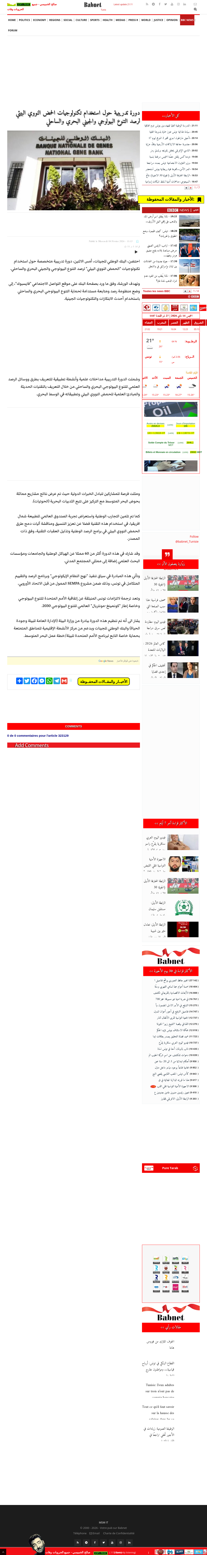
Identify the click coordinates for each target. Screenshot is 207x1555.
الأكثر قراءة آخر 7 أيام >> (171, 823)
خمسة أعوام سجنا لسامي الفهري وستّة (171, 983)
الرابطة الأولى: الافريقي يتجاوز (175, 1095)
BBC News (187, 20)
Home (12, 20)
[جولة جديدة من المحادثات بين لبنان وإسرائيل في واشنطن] (189, 266)
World (146, 20)
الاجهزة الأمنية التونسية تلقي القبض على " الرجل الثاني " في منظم (159, 865)
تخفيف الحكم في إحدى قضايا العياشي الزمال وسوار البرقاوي (158, 672)
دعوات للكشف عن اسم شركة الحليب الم (168, 1051)
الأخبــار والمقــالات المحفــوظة (103, 681)
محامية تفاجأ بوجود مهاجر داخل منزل (172, 1064)
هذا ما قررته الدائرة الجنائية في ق (173, 1076)
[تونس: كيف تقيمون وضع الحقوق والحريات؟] (189, 235)
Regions (54, 20)
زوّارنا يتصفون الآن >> (171, 564)
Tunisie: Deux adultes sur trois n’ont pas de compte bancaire (160, 1384)
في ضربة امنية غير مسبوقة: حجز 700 (171, 995)
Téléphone (80, 1526)
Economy (39, 20)
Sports (94, 20)
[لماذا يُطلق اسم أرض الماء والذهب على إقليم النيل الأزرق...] (189, 221)
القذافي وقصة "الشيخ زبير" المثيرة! (172, 1020)
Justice (158, 20)
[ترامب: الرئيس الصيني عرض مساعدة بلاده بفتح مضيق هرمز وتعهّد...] (189, 250)
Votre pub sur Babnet (113, 1520)
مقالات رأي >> (171, 1320)
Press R (133, 20)
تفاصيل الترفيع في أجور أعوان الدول (171, 1008)
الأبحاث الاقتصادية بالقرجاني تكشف (170, 989)
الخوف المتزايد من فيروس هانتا (160, 1337)
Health (107, 20)
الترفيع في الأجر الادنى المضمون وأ (172, 1001)
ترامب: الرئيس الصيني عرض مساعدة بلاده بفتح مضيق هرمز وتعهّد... (161, 250)
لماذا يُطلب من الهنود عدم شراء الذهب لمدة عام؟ (160, 278)
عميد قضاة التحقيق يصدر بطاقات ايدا (170, 1032)
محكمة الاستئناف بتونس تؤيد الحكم (172, 1026)
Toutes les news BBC (156, 291)
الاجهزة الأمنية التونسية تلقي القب (169, 1082)
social (68, 20)
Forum (12, 30)
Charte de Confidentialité (118, 1526)
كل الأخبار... (171, 116)
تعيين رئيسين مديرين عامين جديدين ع (171, 1088)
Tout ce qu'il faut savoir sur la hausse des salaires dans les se (158, 1406)
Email (94, 1526)
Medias (120, 20)
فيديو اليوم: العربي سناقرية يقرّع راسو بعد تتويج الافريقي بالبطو (158, 844)
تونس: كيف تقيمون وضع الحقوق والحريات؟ (160, 234)
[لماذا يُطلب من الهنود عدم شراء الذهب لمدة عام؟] (189, 280)
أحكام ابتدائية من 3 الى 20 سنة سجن (171, 1057)
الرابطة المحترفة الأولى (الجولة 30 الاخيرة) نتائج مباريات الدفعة (159, 887)
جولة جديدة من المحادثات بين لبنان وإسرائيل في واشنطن (160, 264)
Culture (81, 20)
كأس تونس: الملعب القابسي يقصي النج (171, 1070)
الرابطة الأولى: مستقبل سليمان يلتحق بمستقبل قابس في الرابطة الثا (160, 909)
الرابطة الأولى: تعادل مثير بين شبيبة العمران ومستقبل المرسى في (158, 931)
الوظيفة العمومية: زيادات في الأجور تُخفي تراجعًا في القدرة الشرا (158, 1427)
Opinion (172, 20)
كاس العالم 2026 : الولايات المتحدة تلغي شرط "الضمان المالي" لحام (159, 650)
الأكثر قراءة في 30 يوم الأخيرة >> (170, 967)
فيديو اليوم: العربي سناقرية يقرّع (173, 1039)
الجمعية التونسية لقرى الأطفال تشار (172, 1014)
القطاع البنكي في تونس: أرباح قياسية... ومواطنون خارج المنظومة (158, 1362)
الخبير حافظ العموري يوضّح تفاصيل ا (171, 976)
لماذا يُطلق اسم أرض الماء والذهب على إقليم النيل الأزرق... (160, 219)
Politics (24, 20)
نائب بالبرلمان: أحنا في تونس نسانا (173, 1045)
